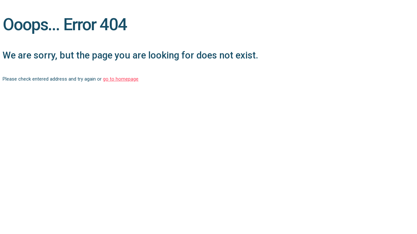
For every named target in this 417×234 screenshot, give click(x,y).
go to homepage (120, 79)
